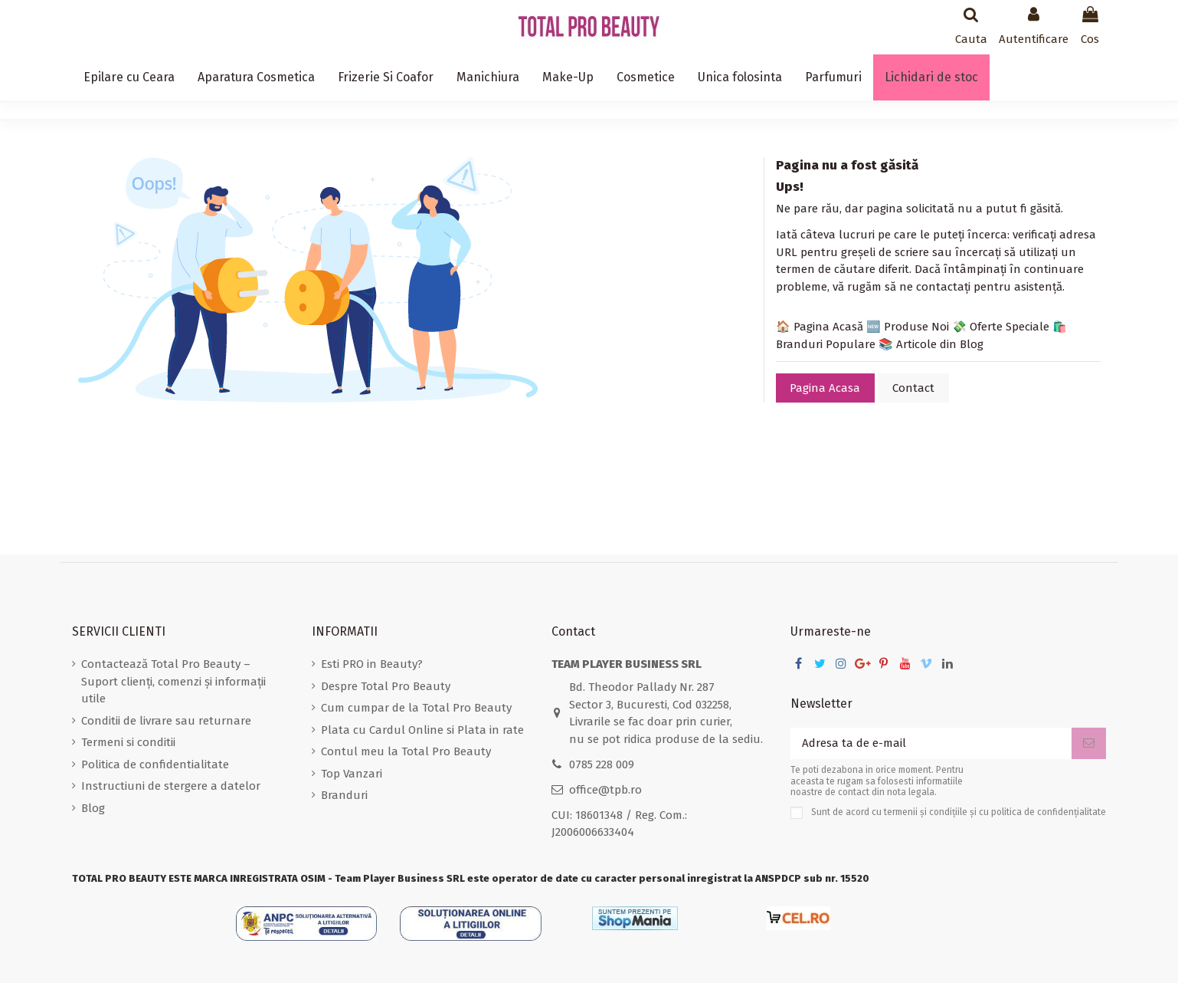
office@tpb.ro (605, 790)
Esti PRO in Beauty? (372, 664)
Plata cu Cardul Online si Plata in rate (422, 730)
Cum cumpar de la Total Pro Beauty (416, 708)
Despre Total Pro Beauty (385, 686)
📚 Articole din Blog (931, 344)
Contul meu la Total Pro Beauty (406, 751)
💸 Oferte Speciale (1000, 327)
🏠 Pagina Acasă (819, 327)
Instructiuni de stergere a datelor (170, 786)
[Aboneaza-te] (1089, 743)
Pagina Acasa (825, 388)
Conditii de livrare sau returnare (166, 721)
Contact (913, 388)
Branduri (344, 795)
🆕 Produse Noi (907, 327)
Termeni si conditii (128, 742)
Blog (93, 808)
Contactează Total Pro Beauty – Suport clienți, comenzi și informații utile (173, 681)
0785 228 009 (601, 764)
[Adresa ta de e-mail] (931, 743)
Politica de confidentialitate (155, 764)
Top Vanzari (351, 774)
